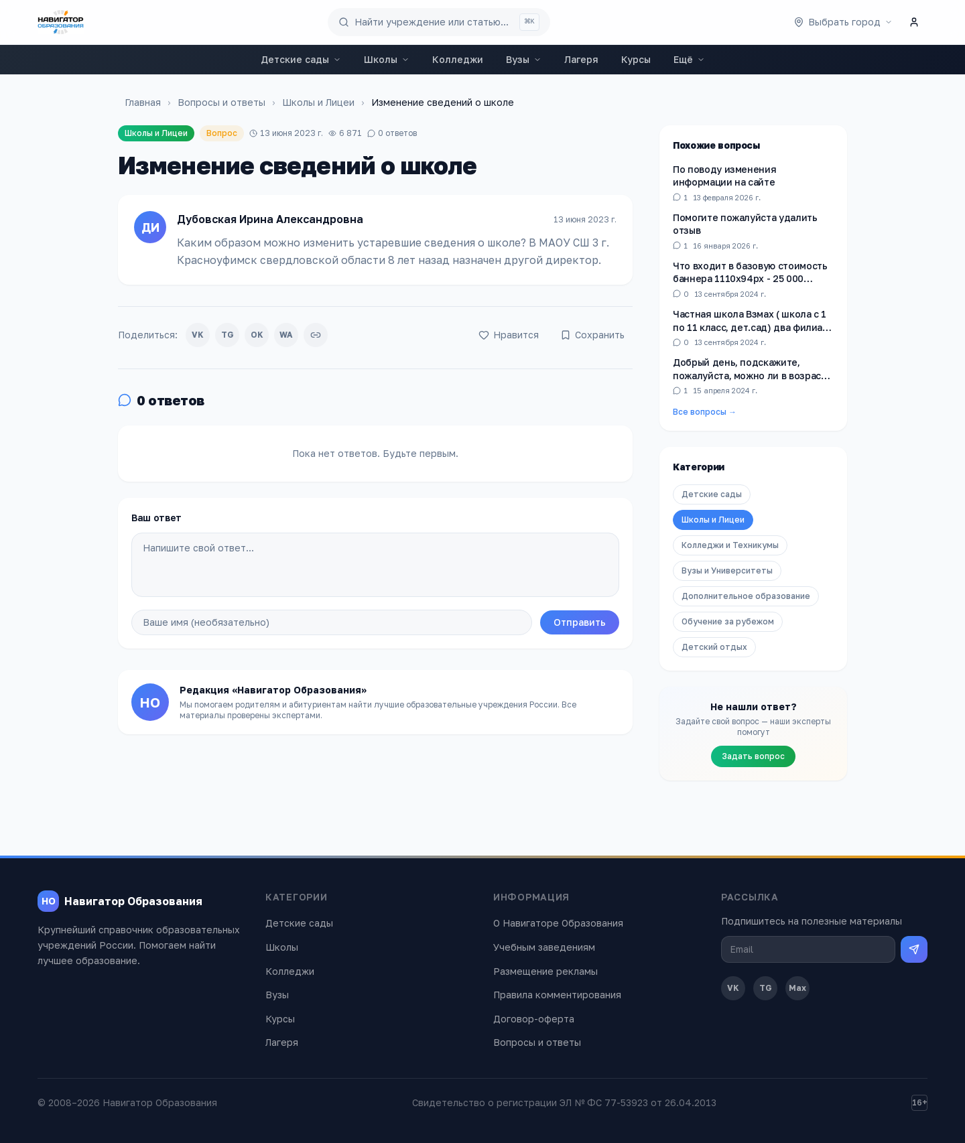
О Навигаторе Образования (558, 923)
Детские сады (301, 59)
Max (797, 988)
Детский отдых (714, 647)
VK (198, 335)
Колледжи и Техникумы (730, 545)
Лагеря (581, 59)
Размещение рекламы (545, 971)
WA (286, 335)
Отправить (580, 622)
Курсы (636, 59)
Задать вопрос (753, 756)
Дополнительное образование (746, 596)
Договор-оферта (533, 1018)
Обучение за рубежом (728, 621)
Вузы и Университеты (727, 570)
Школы (386, 59)
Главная (143, 102)
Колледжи (457, 59)
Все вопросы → (704, 412)
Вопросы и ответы (221, 102)
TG (227, 335)
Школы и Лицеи (318, 102)
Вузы (523, 59)
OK (257, 335)
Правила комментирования (557, 994)
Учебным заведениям (544, 947)
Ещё (689, 59)
